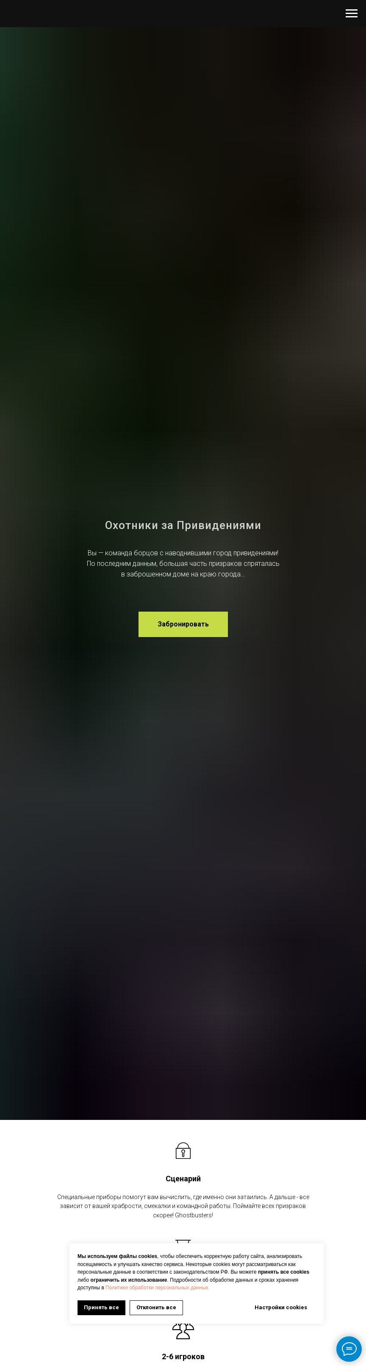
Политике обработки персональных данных (156, 1288)
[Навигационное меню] (352, 13)
